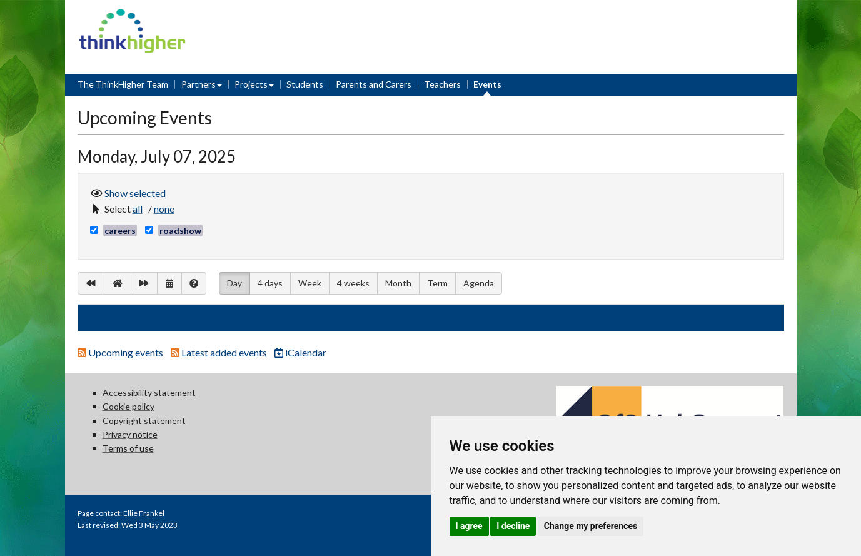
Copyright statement (144, 420)
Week (309, 283)
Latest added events (220, 352)
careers (120, 230)
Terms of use (128, 448)
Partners (198, 84)
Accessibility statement (149, 392)
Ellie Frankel (143, 513)
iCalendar (300, 352)
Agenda (478, 283)
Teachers (442, 84)
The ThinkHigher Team (123, 84)
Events (487, 84)
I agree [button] (469, 526)
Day (234, 282)
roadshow (180, 230)
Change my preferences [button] (590, 526)
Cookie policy (128, 406)
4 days (270, 283)
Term (437, 283)
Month (398, 283)
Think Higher (132, 16)
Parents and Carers (373, 84)
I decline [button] (513, 526)
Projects (251, 84)
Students (304, 84)
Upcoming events (121, 352)
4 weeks (353, 283)
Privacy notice (130, 434)
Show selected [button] (135, 192)
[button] (139, 209)
